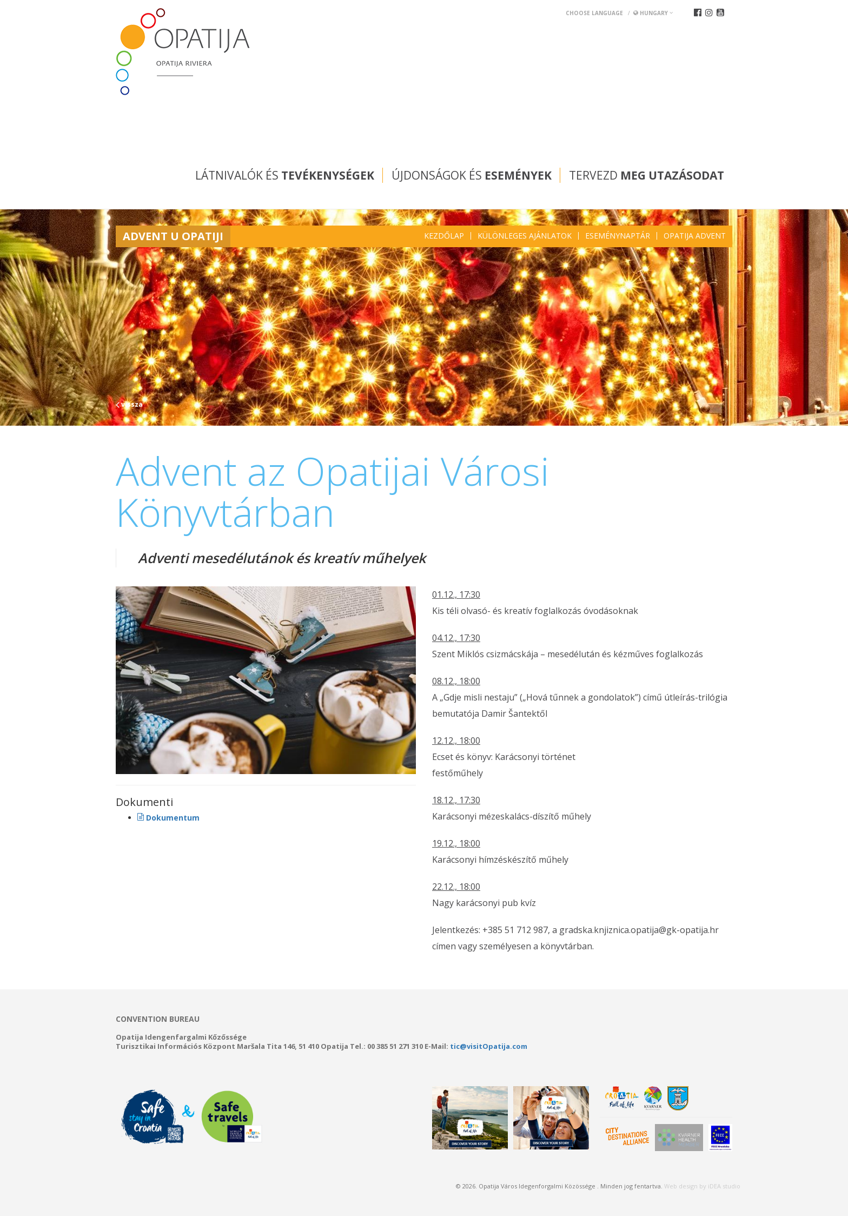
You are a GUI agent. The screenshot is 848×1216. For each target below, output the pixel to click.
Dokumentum (168, 817)
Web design (681, 1186)
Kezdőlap (444, 236)
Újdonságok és (472, 175)
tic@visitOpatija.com (488, 1046)
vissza (129, 404)
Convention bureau (158, 1019)
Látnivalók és (284, 175)
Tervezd (646, 175)
